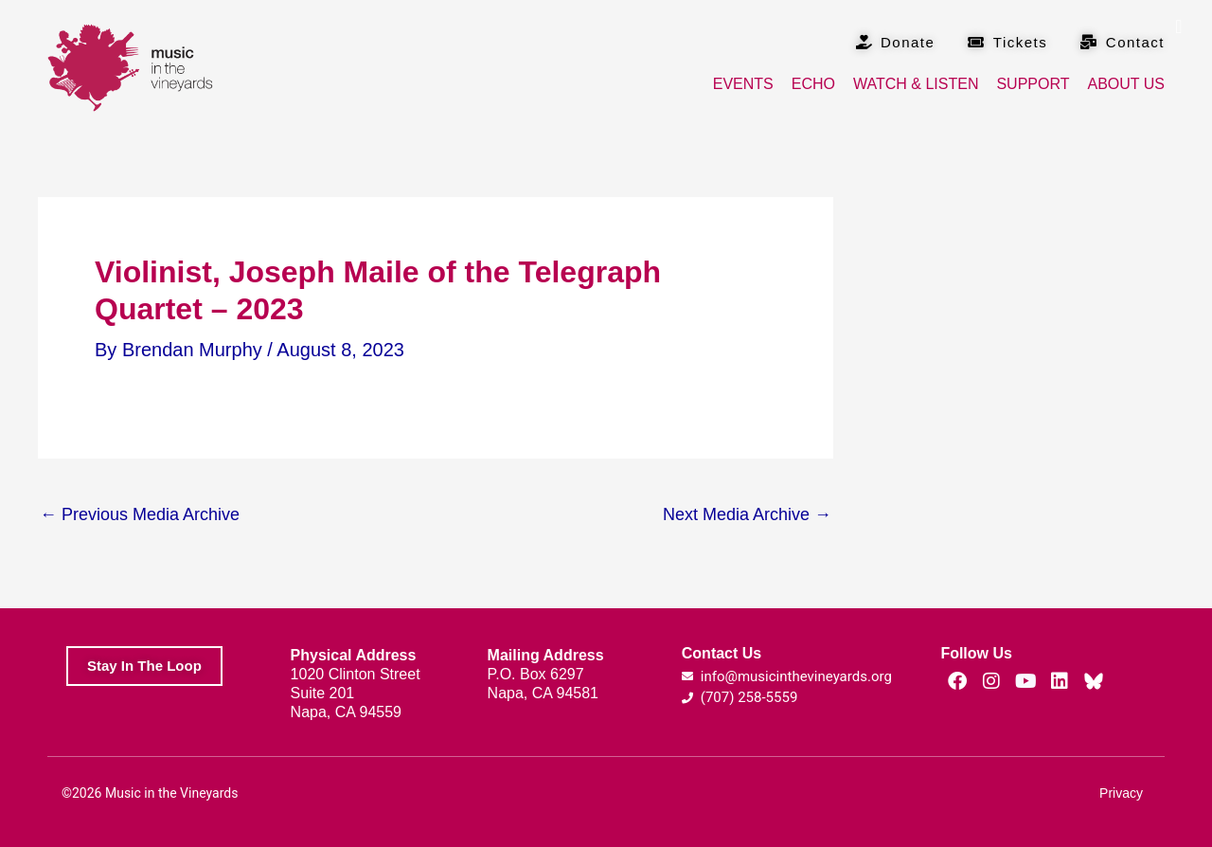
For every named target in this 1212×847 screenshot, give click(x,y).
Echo (813, 84)
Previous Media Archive (140, 514)
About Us (1127, 84)
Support (1032, 84)
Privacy (1121, 793)
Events (743, 84)
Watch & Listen (915, 84)
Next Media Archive (747, 514)
